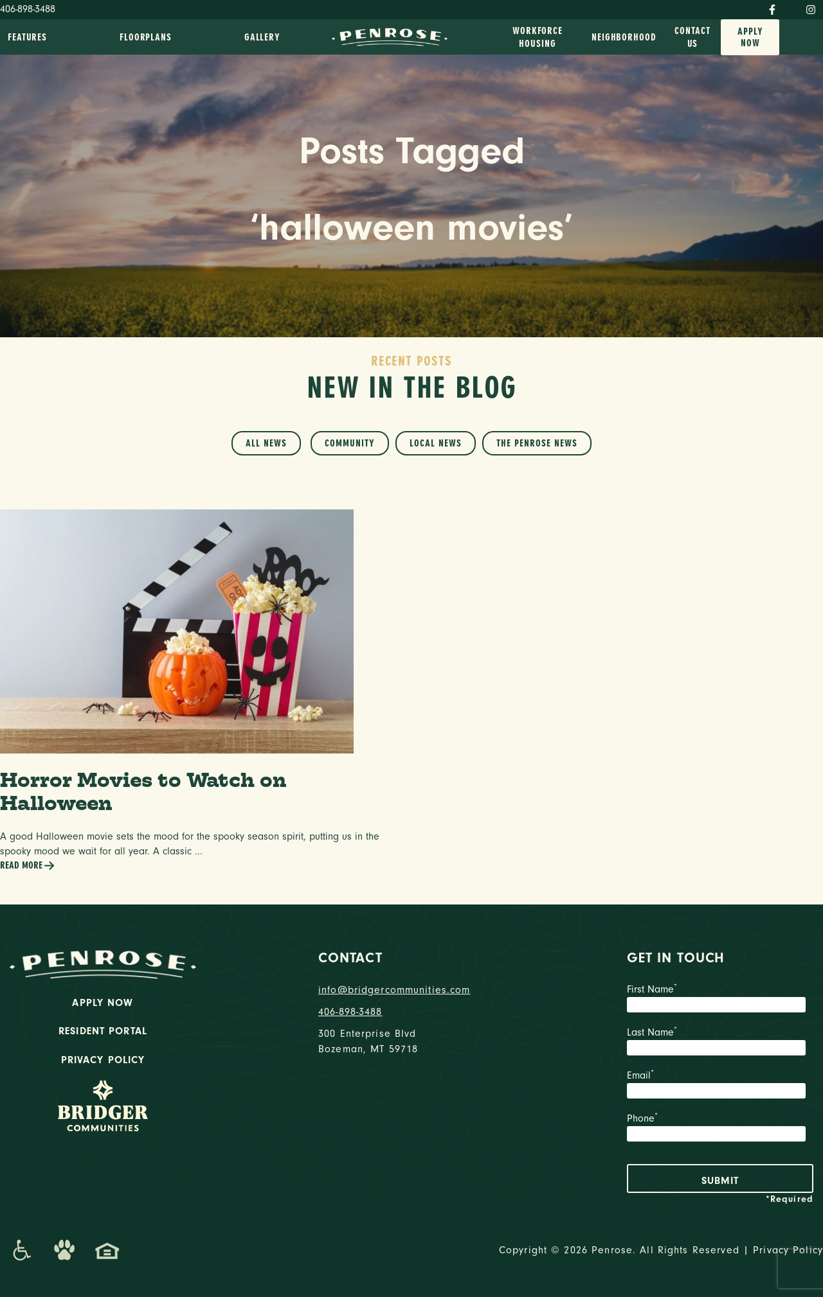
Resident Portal (103, 1031)
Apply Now (750, 37)
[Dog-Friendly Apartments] (64, 1250)
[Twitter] (791, 7)
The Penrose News (536, 443)
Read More (27, 865)
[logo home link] (390, 36)
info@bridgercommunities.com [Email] (394, 990)
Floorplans (146, 37)
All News (266, 443)
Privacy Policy (103, 1060)
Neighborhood (624, 37)
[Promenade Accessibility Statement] (21, 1250)
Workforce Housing (537, 37)
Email (720, 1086)
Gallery (262, 37)
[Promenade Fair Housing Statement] (107, 1250)
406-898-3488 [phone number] (350, 1012)
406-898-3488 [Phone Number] (27, 9)
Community (350, 443)
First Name (720, 1000)
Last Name (720, 1043)
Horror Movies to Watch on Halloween (143, 791)
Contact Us (692, 37)
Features (27, 37)
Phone (720, 1129)
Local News (436, 443)
